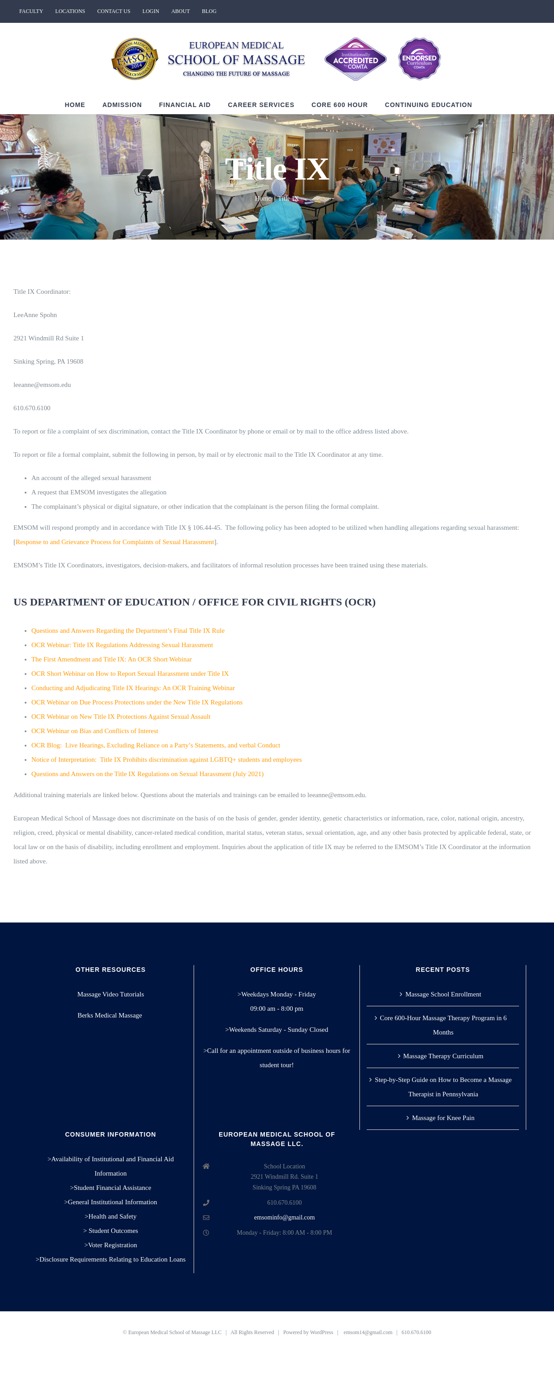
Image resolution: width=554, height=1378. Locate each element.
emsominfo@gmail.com (284, 1217)
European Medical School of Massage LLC (174, 1332)
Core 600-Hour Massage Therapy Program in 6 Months (443, 1025)
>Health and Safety (111, 1216)
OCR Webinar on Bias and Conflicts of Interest (94, 730)
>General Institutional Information (110, 1202)
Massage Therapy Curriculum (443, 1056)
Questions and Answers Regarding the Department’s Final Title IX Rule (128, 630)
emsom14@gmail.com (368, 1332)
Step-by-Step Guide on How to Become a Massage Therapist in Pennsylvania (443, 1087)
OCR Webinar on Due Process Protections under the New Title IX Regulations (136, 702)
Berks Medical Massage (111, 1015)
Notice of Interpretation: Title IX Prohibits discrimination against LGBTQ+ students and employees (166, 759)
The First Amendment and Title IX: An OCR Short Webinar (111, 659)
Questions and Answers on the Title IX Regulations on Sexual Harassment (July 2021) (147, 773)
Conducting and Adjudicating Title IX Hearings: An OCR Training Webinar (133, 687)
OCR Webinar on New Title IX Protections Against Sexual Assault (121, 716)
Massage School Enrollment (443, 994)
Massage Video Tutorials (110, 994)
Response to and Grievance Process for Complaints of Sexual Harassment (115, 541)
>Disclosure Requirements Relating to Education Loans (111, 1259)
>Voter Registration (110, 1245)
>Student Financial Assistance (110, 1187)
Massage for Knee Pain (443, 1117)
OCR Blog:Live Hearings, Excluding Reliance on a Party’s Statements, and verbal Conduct (155, 745)
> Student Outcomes (110, 1230)
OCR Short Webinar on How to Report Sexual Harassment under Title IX (130, 673)
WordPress (321, 1332)
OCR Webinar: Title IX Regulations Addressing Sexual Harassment (122, 644)
